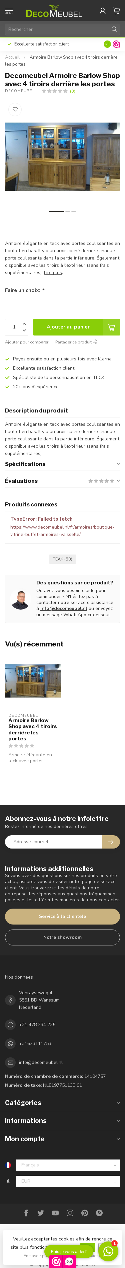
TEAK (62, 559)
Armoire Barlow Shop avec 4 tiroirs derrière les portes (32, 729)
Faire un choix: (24, 290)
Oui (88, 1247)
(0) (72, 91)
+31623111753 (35, 1043)
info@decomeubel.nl (63, 608)
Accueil (12, 57)
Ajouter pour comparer (26, 342)
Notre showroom (62, 937)
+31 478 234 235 (37, 1024)
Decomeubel (20, 91)
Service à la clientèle (62, 916)
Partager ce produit (76, 342)
